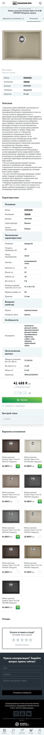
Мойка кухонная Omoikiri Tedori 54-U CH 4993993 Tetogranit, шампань (33, 566)
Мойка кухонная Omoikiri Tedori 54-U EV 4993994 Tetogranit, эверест (33, 531)
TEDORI (26, 82)
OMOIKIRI (27, 78)
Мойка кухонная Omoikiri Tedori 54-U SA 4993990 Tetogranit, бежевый (10, 495)
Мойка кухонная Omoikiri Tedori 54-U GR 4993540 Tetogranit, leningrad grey (11, 531)
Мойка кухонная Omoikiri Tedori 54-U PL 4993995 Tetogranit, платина (32, 495)
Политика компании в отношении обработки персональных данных (22, 719)
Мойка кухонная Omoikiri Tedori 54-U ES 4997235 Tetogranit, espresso (10, 460)
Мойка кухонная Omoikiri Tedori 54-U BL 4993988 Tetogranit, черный (10, 601)
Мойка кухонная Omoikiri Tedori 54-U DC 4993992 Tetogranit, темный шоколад (11, 566)
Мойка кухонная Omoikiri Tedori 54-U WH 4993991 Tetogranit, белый (33, 460)
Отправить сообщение (22, 692)
